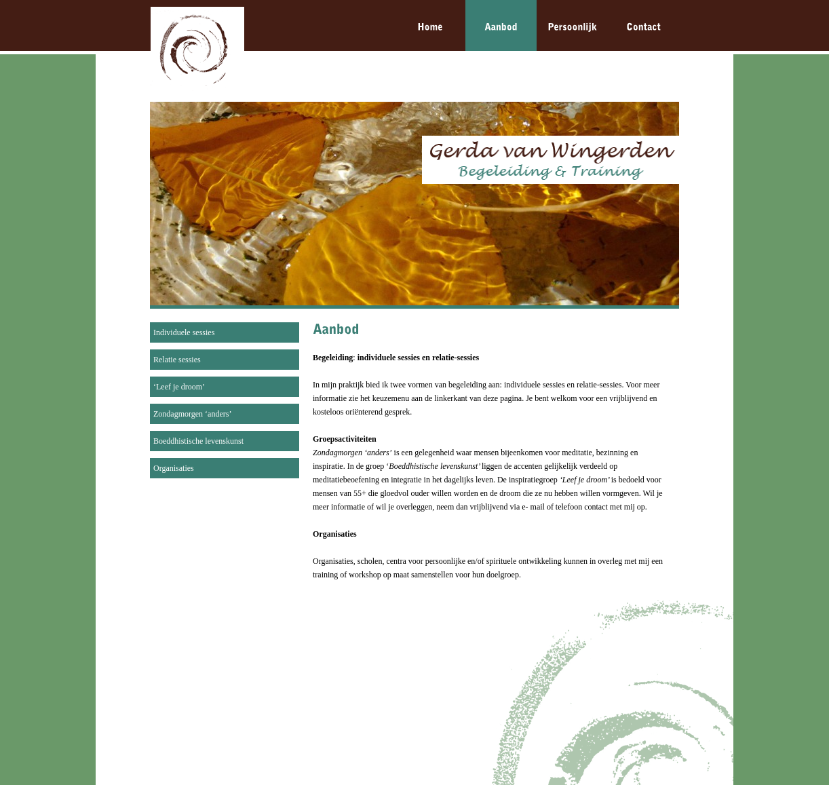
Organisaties (173, 468)
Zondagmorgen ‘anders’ (192, 414)
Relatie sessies (177, 359)
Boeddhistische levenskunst (198, 441)
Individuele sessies (183, 332)
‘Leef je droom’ (179, 386)
